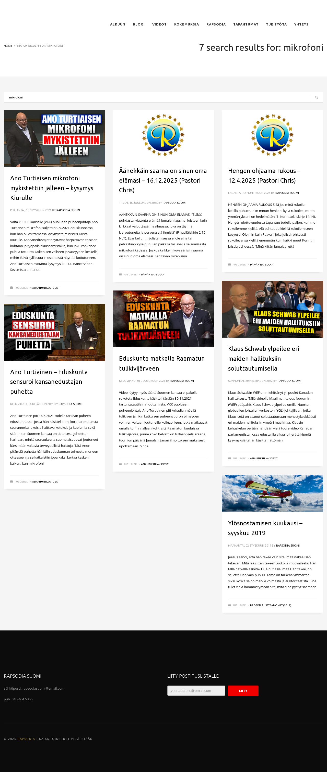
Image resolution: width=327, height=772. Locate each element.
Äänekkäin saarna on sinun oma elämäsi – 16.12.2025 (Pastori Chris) (163, 180)
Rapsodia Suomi (68, 210)
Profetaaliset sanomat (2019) (270, 605)
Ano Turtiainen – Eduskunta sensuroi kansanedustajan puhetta (49, 382)
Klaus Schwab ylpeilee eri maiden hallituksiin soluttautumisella (263, 358)
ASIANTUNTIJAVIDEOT (46, 287)
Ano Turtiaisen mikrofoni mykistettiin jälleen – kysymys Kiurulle (51, 188)
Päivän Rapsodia (152, 274)
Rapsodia (26, 738)
